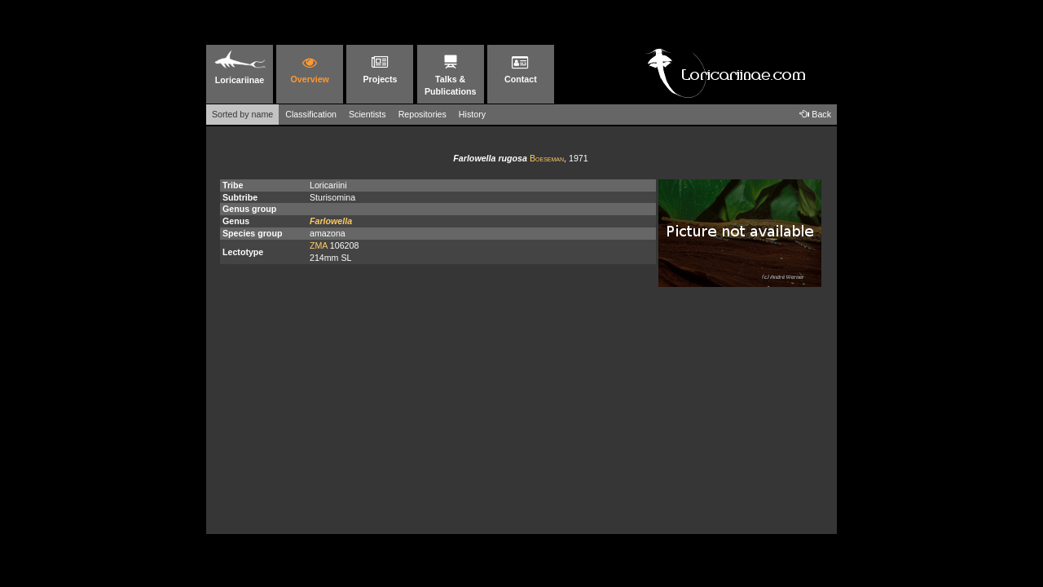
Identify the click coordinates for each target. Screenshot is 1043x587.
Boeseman (547, 158)
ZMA (319, 245)
